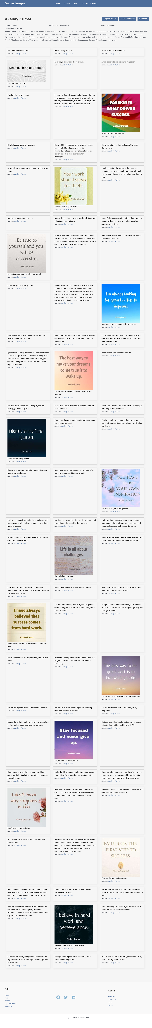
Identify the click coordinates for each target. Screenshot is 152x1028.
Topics (76, 3)
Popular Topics (110, 19)
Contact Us (112, 999)
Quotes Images (15, 3)
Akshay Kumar (20, 53)
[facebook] (60, 997)
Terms (110, 1002)
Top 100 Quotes (11, 1004)
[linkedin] (74, 997)
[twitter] (67, 997)
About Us (111, 996)
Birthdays (143, 19)
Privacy (111, 1005)
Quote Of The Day (89, 3)
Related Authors (128, 19)
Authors (67, 3)
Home (57, 3)
